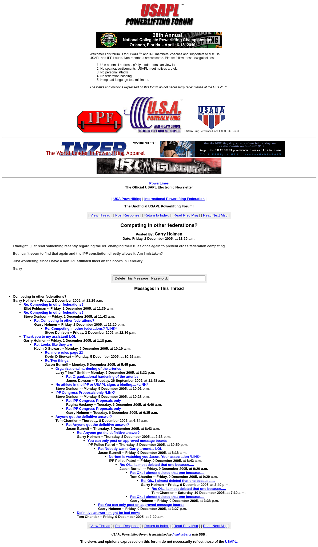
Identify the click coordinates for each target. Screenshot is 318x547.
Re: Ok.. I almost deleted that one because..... (157, 465)
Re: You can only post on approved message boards (141, 505)
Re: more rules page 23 (64, 353)
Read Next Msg (215, 215)
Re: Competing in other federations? (53, 304)
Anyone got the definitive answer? (83, 417)
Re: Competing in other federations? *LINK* (81, 328)
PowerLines (159, 183)
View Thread (100, 215)
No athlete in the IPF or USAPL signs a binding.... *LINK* (101, 385)
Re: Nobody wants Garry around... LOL (130, 449)
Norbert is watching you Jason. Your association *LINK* (155, 457)
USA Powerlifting (127, 199)
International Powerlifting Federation (174, 199)
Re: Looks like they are (53, 345)
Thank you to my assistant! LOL (49, 337)
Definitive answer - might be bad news (108, 513)
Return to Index (156, 215)
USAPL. (231, 542)
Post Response (127, 215)
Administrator (181, 534)
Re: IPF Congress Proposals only (93, 401)
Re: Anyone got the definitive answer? (97, 425)
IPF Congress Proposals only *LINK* (85, 393)
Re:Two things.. (57, 361)
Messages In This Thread (159, 288)
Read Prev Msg (186, 215)
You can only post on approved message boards (127, 441)
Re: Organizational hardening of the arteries (102, 377)
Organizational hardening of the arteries (88, 369)
